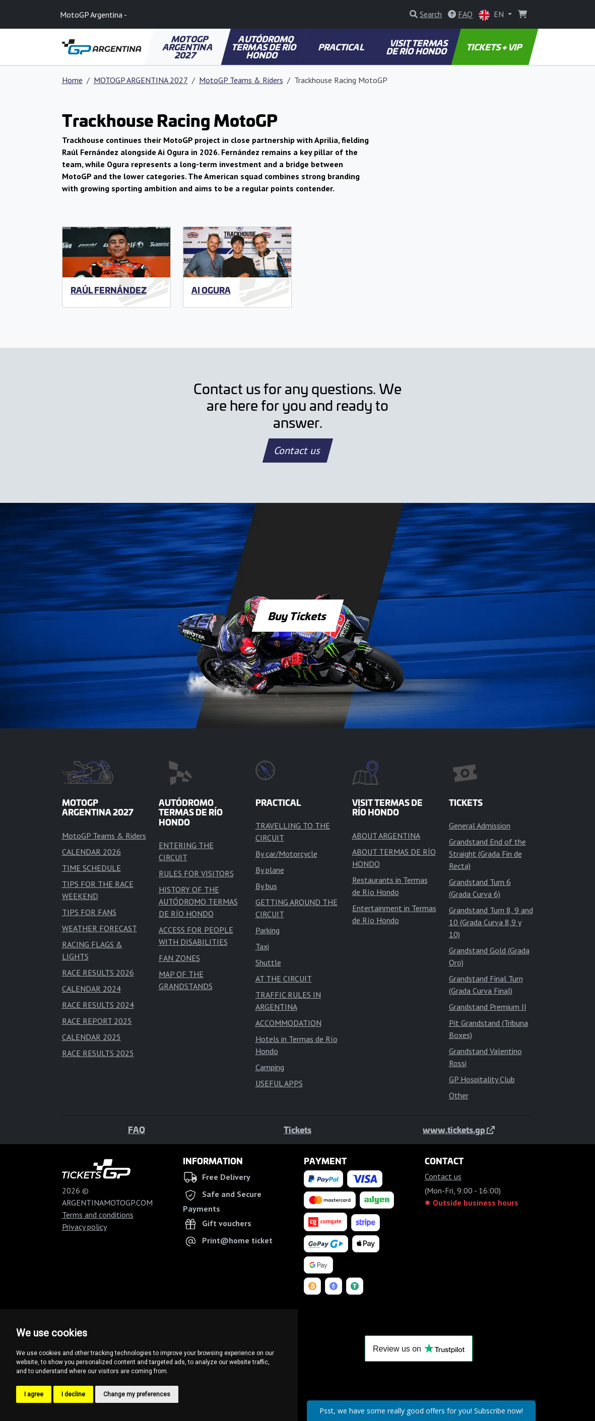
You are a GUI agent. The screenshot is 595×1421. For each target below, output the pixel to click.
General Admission (479, 825)
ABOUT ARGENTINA (386, 836)
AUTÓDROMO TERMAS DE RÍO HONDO (265, 47)
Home (72, 80)
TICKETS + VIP (495, 47)
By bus (266, 886)
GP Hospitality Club (482, 1079)
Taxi (262, 946)
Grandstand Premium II (487, 1007)
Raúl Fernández (109, 290)
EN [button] (492, 15)
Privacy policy (84, 1227)
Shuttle (268, 962)
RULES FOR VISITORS (196, 873)
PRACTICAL (341, 47)
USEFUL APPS (279, 1083)
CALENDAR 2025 (91, 1037)
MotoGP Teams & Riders (241, 80)
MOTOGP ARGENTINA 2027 (188, 47)
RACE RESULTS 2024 (98, 1005)
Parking (267, 930)
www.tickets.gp (459, 1130)
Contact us (298, 450)
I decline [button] (73, 1394)
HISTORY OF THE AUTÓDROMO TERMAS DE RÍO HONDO (198, 901)
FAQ (136, 1130)
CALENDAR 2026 (91, 852)
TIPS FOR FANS (89, 912)
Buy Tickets (297, 615)
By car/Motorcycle (286, 854)
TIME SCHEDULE (91, 868)
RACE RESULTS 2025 (98, 1053)
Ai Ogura (211, 290)
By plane (269, 870)
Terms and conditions (98, 1215)
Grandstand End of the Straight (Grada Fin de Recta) (487, 854)
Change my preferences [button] (136, 1394)
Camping (269, 1067)
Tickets (297, 1130)
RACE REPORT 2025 (97, 1021)
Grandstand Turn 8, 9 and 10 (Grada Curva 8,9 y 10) (491, 922)
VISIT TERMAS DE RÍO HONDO (417, 47)
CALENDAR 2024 (91, 989)
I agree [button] (33, 1394)
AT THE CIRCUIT (283, 979)
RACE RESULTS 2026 (98, 972)
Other (459, 1095)
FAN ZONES (179, 958)
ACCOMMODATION (288, 1023)
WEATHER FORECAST (99, 928)
